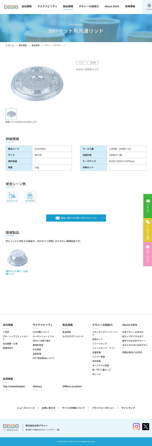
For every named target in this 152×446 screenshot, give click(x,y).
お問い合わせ (147, 255)
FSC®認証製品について (44, 358)
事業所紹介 (8, 347)
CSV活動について (41, 331)
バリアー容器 (98, 356)
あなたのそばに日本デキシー (135, 346)
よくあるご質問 (147, 232)
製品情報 (68, 6)
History (37, 386)
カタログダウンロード (73, 336)
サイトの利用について (73, 407)
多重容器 (96, 352)
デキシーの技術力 (89, 6)
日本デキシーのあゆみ (132, 331)
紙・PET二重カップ (101, 369)
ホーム (11, 45)
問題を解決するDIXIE (132, 352)
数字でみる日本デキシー (134, 340)
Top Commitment (14, 386)
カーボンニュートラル (43, 336)
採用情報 (130, 6)
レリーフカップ (99, 343)
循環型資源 (38, 344)
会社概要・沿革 (10, 343)
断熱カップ (97, 339)
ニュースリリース (26, 407)
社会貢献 (37, 349)
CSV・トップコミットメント (15, 338)
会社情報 (27, 6)
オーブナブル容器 (100, 365)
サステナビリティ (47, 6)
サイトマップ (128, 407)
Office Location (72, 386)
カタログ (147, 208)
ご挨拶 (6, 331)
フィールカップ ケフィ (104, 347)
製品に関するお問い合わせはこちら (79, 217)
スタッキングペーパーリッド (105, 333)
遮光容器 (96, 360)
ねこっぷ (96, 374)
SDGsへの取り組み (42, 340)
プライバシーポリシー (103, 407)
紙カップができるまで (132, 336)
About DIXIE (112, 6)
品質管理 (37, 353)
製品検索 (36, 45)
